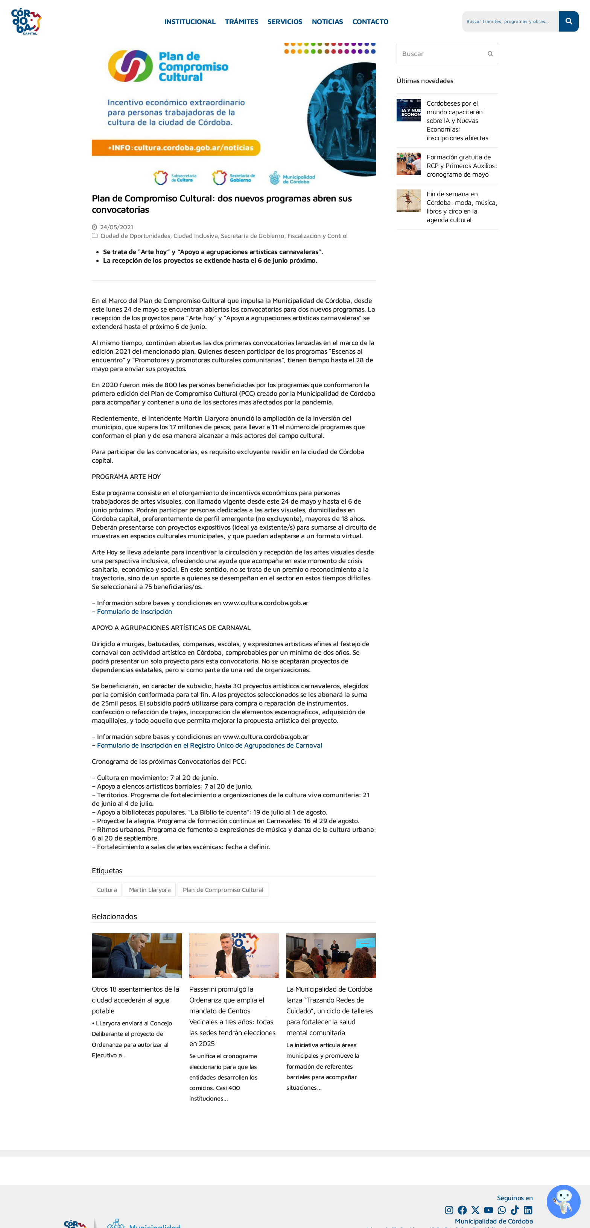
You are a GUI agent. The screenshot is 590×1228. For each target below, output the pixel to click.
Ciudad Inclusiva (195, 235)
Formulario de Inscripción (134, 611)
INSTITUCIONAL (190, 21)
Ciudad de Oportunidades (135, 235)
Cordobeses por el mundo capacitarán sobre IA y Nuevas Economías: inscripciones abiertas (457, 120)
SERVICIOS (285, 21)
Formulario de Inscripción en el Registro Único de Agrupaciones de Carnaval (209, 745)
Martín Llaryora (150, 889)
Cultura (107, 889)
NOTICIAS (327, 21)
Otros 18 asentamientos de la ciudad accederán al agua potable (135, 999)
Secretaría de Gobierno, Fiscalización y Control (284, 235)
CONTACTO (371, 21)
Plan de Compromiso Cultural (223, 889)
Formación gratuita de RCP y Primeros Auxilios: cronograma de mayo (462, 165)
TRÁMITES (241, 21)
